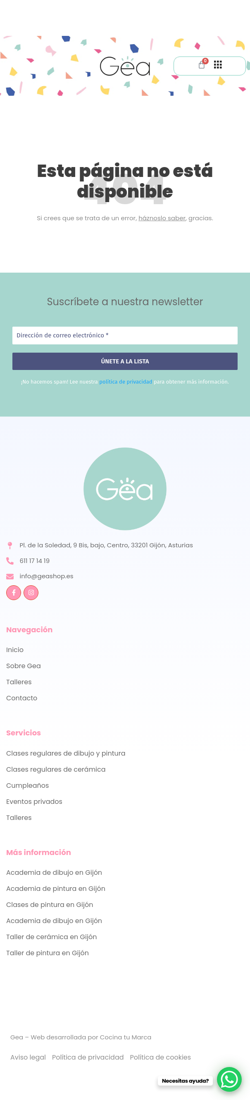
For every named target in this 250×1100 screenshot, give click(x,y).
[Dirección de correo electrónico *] (125, 335)
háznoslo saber (162, 218)
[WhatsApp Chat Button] (229, 1079)
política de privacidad (125, 382)
